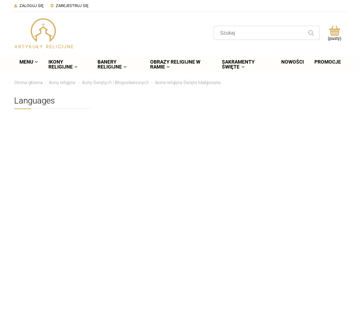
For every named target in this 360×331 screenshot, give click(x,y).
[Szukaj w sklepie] (260, 33)
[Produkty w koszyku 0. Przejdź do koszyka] (334, 32)
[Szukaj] (311, 33)
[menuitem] (28, 62)
